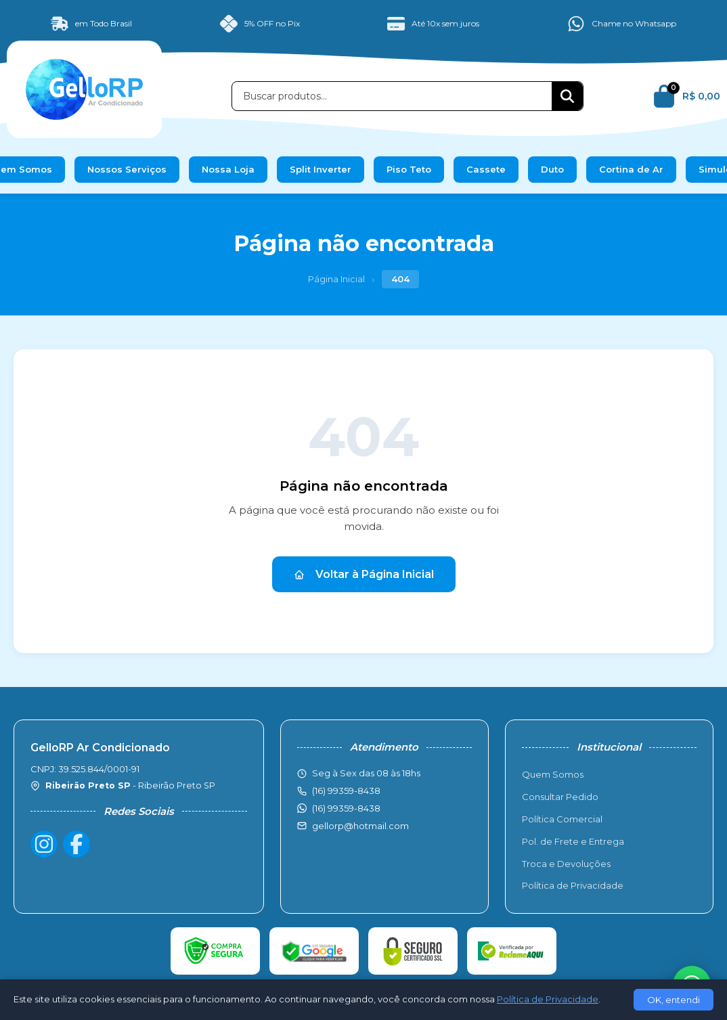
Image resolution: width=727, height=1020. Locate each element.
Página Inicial (336, 278)
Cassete (486, 169)
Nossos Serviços (127, 169)
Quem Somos (552, 774)
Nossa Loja (228, 169)
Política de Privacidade (572, 885)
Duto (552, 169)
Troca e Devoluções (566, 863)
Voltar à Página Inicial (364, 574)
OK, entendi (673, 999)
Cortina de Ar (631, 169)
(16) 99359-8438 (346, 808)
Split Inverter (320, 169)
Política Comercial (562, 819)
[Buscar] (567, 96)
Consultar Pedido (560, 796)
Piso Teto (409, 169)
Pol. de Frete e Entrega (573, 841)
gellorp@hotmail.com (360, 825)
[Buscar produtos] (392, 96)
